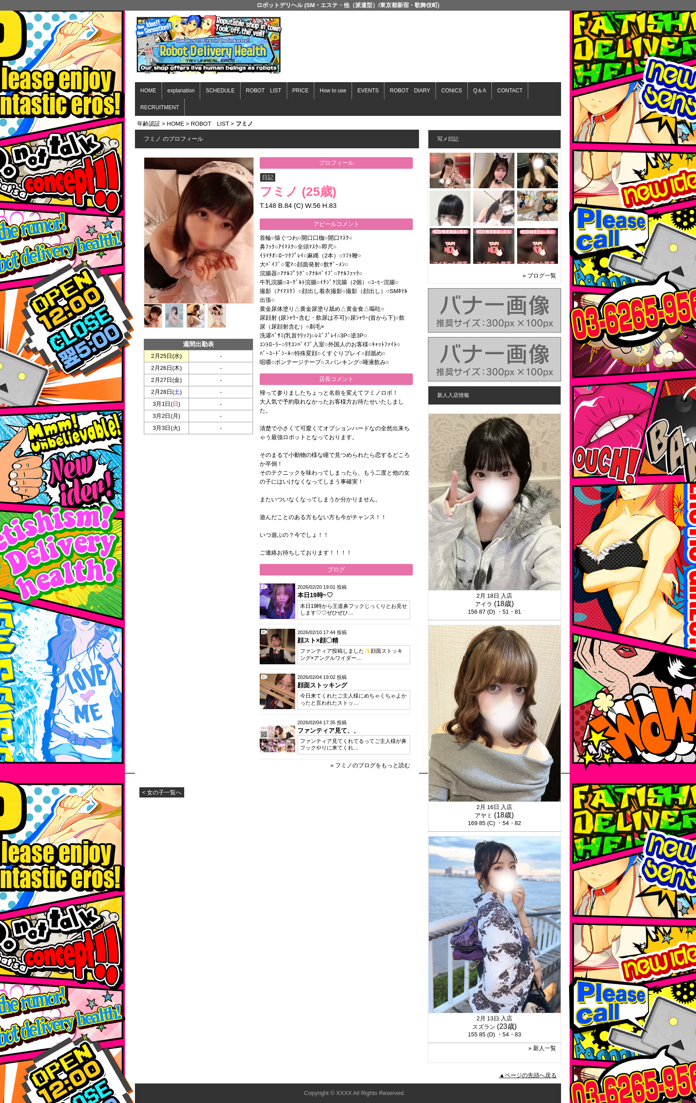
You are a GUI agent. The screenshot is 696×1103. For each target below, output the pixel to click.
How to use (333, 90)
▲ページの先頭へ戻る (528, 1075)
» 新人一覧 (542, 1048)
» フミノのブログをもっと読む (370, 765)
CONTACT (509, 90)
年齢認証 (148, 123)
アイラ (483, 604)
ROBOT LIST (263, 90)
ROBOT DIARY (410, 90)
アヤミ (483, 815)
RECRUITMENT (159, 107)
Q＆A (479, 90)
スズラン (483, 1027)
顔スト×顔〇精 (317, 640)
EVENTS (368, 90)
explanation (180, 90)
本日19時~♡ (315, 595)
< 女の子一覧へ (162, 792)
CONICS (451, 90)
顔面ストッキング (322, 685)
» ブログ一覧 (539, 275)
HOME (148, 90)
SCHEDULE (220, 90)
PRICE (301, 90)
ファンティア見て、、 (328, 730)
